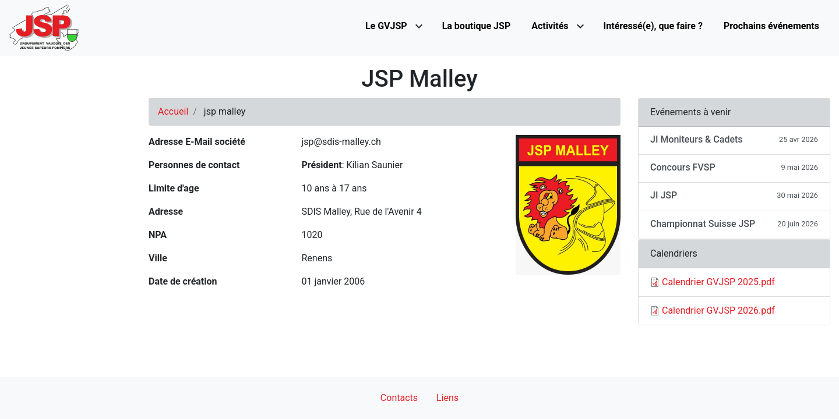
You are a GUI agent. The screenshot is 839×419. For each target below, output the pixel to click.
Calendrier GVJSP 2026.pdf (718, 310)
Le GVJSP (386, 25)
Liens (447, 397)
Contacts (399, 397)
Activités (549, 25)
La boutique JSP (476, 25)
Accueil (173, 111)
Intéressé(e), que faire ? (653, 25)
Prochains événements (771, 25)
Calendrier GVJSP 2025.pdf (718, 281)
